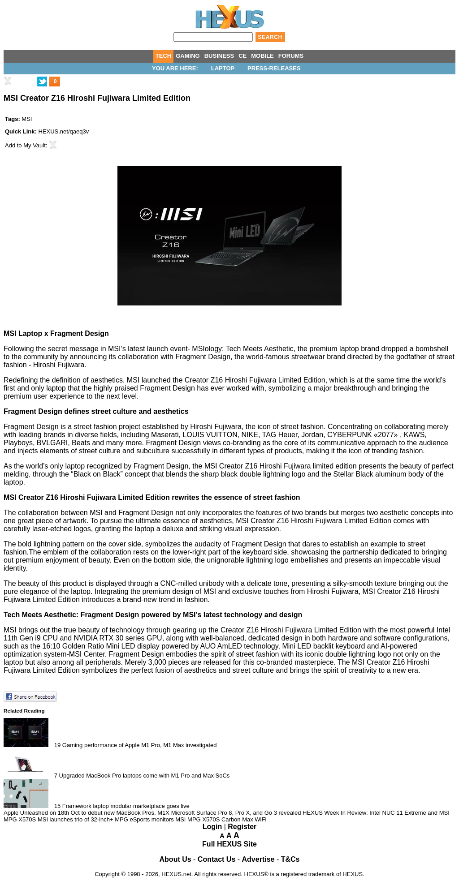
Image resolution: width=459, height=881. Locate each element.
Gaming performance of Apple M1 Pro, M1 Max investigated (139, 745)
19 (57, 745)
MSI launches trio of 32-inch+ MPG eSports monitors (106, 819)
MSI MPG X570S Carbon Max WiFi (220, 819)
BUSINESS (219, 55)
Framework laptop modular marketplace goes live (126, 806)
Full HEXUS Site (229, 844)
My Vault (34, 145)
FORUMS (290, 55)
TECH (163, 55)
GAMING (187, 55)
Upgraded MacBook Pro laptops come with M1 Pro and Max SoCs (144, 775)
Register (242, 826)
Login (212, 826)
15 (57, 806)
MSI (27, 119)
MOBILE (262, 55)
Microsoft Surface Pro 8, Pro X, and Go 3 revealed (236, 812)
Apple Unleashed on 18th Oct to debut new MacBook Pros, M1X (86, 812)
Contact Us (216, 859)
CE (242, 55)
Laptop (223, 68)
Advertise (258, 859)
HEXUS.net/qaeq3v (63, 131)
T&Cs (290, 859)
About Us (175, 859)
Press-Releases (273, 68)
